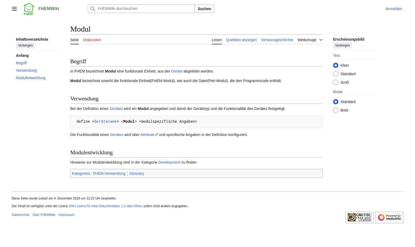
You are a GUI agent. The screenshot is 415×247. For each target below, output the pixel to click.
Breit (344, 110)
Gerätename (105, 121)
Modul (110, 71)
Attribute (147, 135)
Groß (345, 82)
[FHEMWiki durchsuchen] (141, 9)
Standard (348, 74)
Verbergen (25, 45)
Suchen (204, 9)
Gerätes (116, 109)
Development (170, 162)
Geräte (176, 71)
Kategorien (81, 173)
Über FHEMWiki (44, 215)
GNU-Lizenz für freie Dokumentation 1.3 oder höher (105, 206)
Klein (345, 65)
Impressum (66, 215)
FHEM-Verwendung (109, 173)
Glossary (136, 173)
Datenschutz (21, 215)
